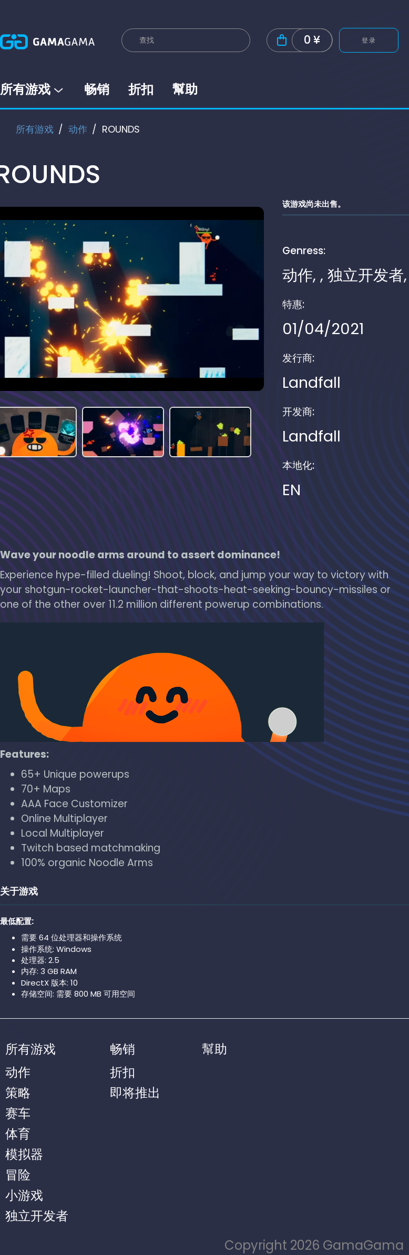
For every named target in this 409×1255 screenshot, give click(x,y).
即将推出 (135, 1092)
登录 (369, 40)
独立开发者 (366, 275)
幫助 (185, 89)
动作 (77, 129)
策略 (17, 1092)
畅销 (96, 89)
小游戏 (24, 1195)
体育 (17, 1133)
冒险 (17, 1174)
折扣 (141, 89)
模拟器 (24, 1154)
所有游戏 (32, 89)
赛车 (17, 1113)
